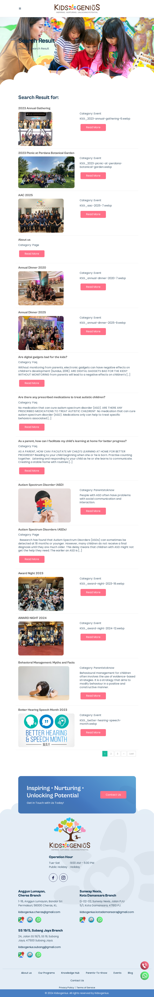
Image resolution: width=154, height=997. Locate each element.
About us (26, 973)
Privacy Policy (66, 987)
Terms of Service (86, 987)
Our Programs (46, 973)
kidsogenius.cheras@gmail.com (39, 912)
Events (117, 973)
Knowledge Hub (70, 973)
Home (22, 49)
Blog (130, 973)
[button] (20, 8)
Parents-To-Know (96, 973)
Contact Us (113, 795)
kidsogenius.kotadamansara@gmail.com (102, 912)
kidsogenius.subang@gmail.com (39, 947)
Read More (93, 127)
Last (131, 753)
